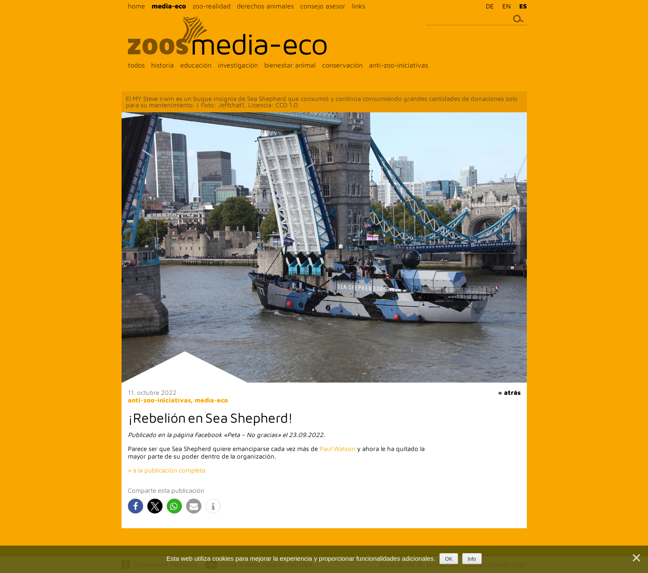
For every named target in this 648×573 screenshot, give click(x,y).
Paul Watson (337, 448)
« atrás (509, 392)
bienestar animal (290, 65)
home (136, 6)
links (358, 6)
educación (195, 65)
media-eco (169, 6)
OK (448, 559)
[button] (135, 506)
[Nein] (635, 557)
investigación (238, 65)
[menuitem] (488, 6)
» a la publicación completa (166, 470)
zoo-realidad (211, 6)
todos (136, 65)
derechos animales (265, 6)
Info (472, 559)
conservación (342, 65)
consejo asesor (322, 6)
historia (162, 65)
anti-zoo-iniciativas (398, 65)
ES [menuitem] (523, 6)
